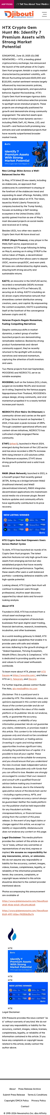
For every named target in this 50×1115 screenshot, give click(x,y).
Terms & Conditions (37, 1094)
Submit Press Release (14, 1094)
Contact (25, 1106)
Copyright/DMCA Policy (16, 1100)
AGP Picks (7, 4)
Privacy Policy (38, 1100)
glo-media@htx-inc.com (24, 688)
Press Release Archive (29, 1089)
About (12, 1089)
